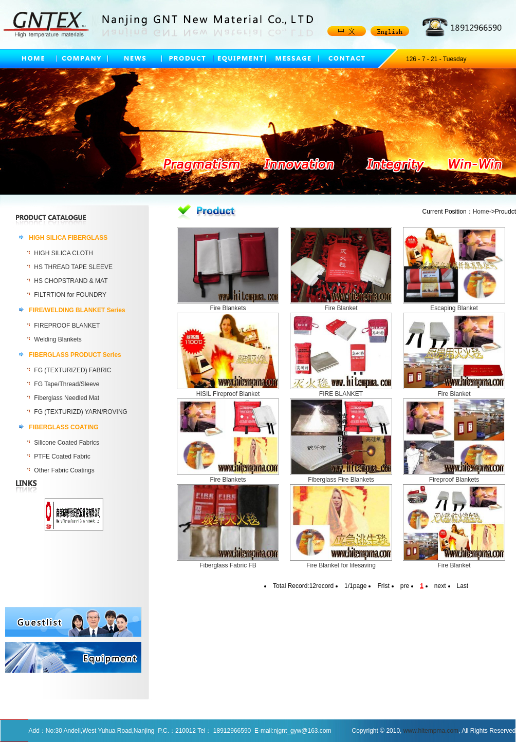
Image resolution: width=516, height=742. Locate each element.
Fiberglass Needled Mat (66, 398)
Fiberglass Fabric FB (227, 565)
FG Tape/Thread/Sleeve (66, 384)
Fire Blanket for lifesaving (341, 565)
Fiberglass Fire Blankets (341, 479)
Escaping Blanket (454, 308)
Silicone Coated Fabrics (66, 442)
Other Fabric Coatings (64, 470)
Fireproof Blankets (454, 479)
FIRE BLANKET (341, 393)
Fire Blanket (340, 308)
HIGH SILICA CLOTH (63, 253)
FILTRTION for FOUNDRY (70, 294)
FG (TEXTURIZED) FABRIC (72, 370)
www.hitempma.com (430, 730)
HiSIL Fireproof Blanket (228, 393)
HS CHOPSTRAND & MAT (70, 280)
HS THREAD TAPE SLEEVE (73, 267)
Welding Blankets (58, 339)
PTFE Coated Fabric (62, 456)
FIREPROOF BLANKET (67, 325)
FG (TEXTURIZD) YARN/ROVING (80, 411)
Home (481, 211)
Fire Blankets (228, 308)
